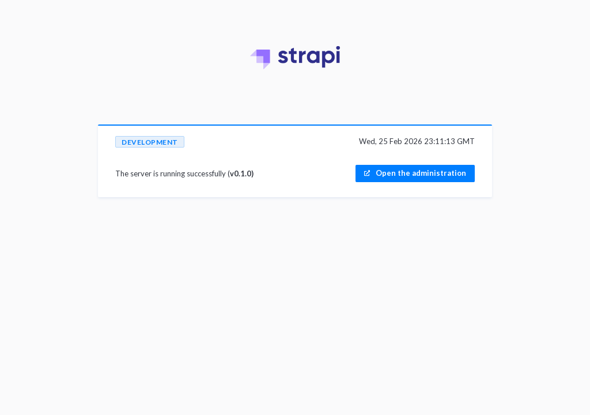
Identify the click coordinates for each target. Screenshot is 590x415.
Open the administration (421, 173)
